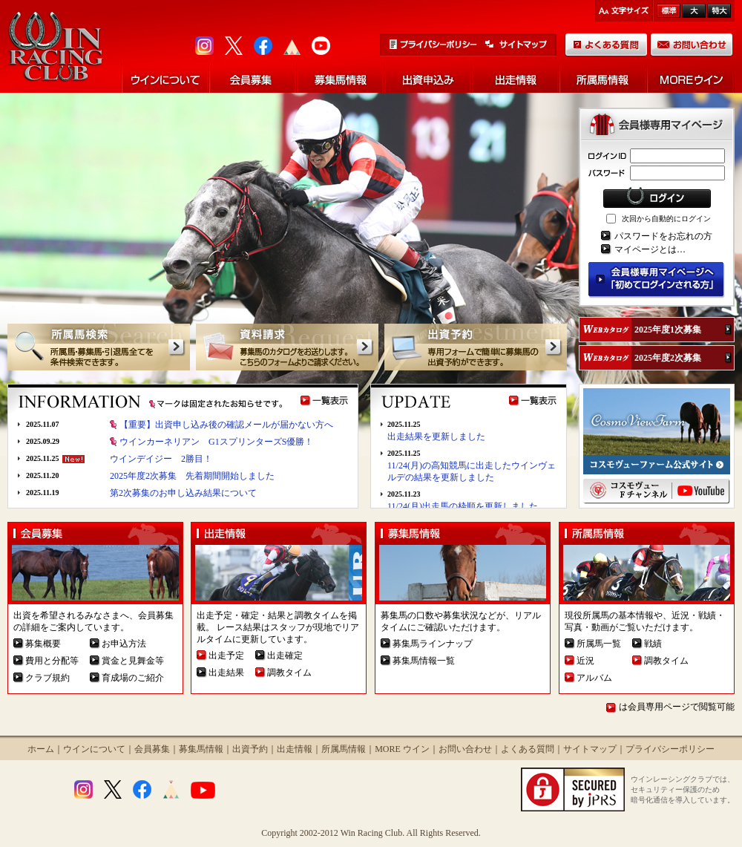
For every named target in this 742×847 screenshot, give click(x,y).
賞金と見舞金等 (133, 660)
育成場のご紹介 (133, 678)
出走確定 (285, 655)
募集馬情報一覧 (424, 660)
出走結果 (226, 672)
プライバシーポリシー (670, 749)
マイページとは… (650, 249)
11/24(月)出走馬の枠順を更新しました (462, 506)
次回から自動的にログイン (666, 219)
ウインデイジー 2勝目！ (161, 459)
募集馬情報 (201, 749)
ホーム (40, 749)
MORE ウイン (402, 749)
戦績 (653, 643)
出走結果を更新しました (436, 436)
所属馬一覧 (599, 643)
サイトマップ (590, 749)
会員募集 (152, 749)
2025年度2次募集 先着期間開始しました (192, 476)
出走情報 (294, 749)
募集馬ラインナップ (433, 643)
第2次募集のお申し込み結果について (183, 493)
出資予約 (250, 749)
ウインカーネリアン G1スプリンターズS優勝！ (216, 441)
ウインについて (94, 749)
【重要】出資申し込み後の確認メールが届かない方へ (226, 424)
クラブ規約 (47, 678)
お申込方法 (124, 643)
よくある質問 (527, 749)
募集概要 (43, 643)
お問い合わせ (465, 749)
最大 (719, 11)
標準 (668, 11)
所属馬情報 (343, 749)
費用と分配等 (52, 660)
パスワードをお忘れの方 (663, 236)
